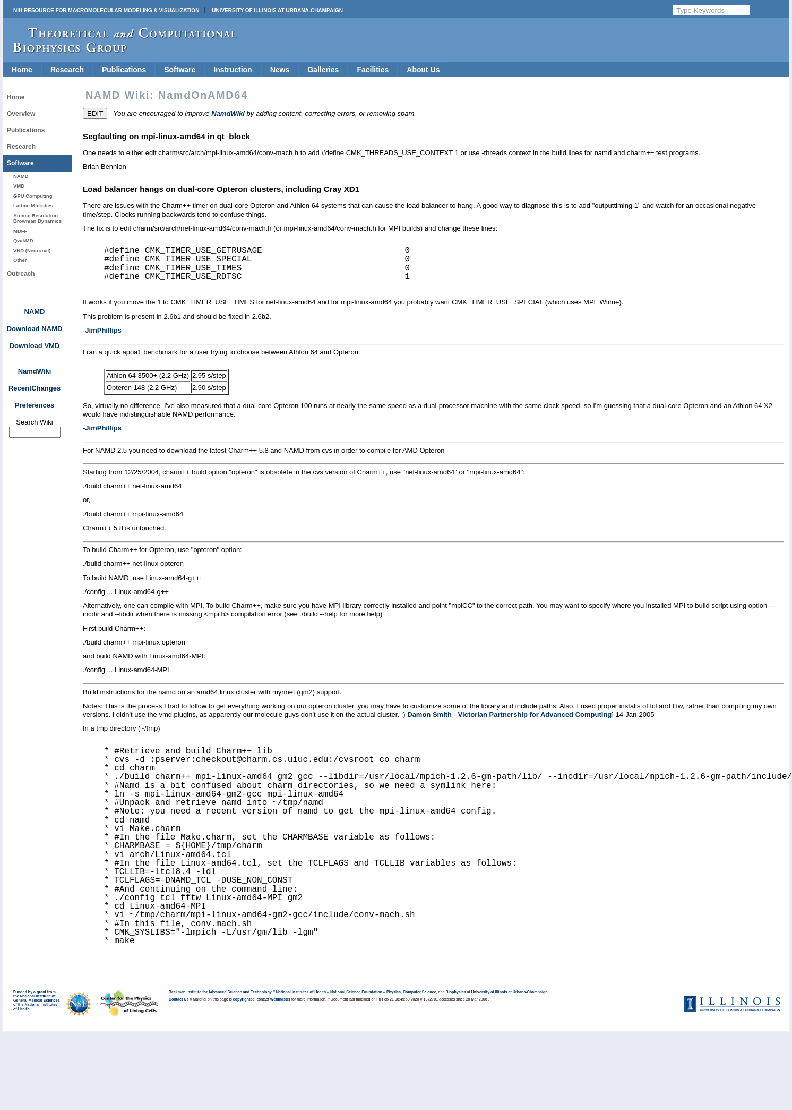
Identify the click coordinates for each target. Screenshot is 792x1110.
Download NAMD (35, 329)
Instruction (232, 69)
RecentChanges (34, 388)
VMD (18, 186)
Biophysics (456, 992)
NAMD (21, 176)
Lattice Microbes (33, 205)
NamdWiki (34, 371)
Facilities (373, 69)
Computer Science (419, 992)
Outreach (21, 273)
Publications (124, 69)
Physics (393, 992)
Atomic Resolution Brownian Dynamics (37, 218)
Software (179, 69)
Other (20, 260)
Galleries (323, 69)
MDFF (20, 231)
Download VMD (35, 346)
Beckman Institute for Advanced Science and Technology (220, 992)
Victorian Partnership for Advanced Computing (535, 714)
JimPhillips (103, 330)
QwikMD (23, 240)
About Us (423, 69)
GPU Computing (32, 196)
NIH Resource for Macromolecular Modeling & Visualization (106, 10)
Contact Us (179, 999)
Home (22, 69)
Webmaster (280, 999)
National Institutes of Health (301, 992)
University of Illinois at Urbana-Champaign (277, 10)
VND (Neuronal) (31, 250)
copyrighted (244, 999)
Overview (21, 113)
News (280, 69)
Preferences (34, 405)
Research (67, 69)
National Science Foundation (356, 992)
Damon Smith (429, 714)
